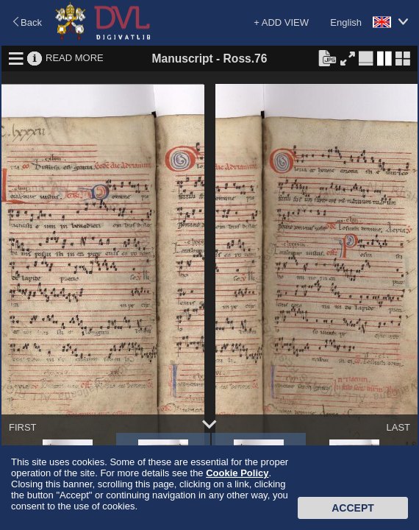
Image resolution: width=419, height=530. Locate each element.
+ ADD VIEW (281, 22)
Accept (353, 508)
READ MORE (75, 57)
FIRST (23, 427)
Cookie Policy (237, 472)
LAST (398, 427)
